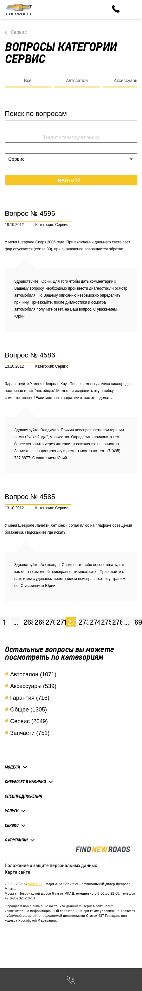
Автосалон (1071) (33, 674)
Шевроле (35, 884)
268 (27, 622)
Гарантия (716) (29, 698)
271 (61, 622)
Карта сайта (17, 872)
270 (50, 622)
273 (83, 622)
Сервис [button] (11, 825)
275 (105, 622)
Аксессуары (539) (33, 686)
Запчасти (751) (29, 733)
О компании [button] (16, 839)
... (15, 622)
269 (38, 622)
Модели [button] (12, 766)
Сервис (19, 32)
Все (27, 80)
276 (116, 622)
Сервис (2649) (29, 721)
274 (94, 622)
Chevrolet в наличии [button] (25, 781)
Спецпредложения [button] (23, 796)
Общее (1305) (28, 709)
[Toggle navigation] (132, 9)
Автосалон (77, 80)
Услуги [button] (11, 810)
